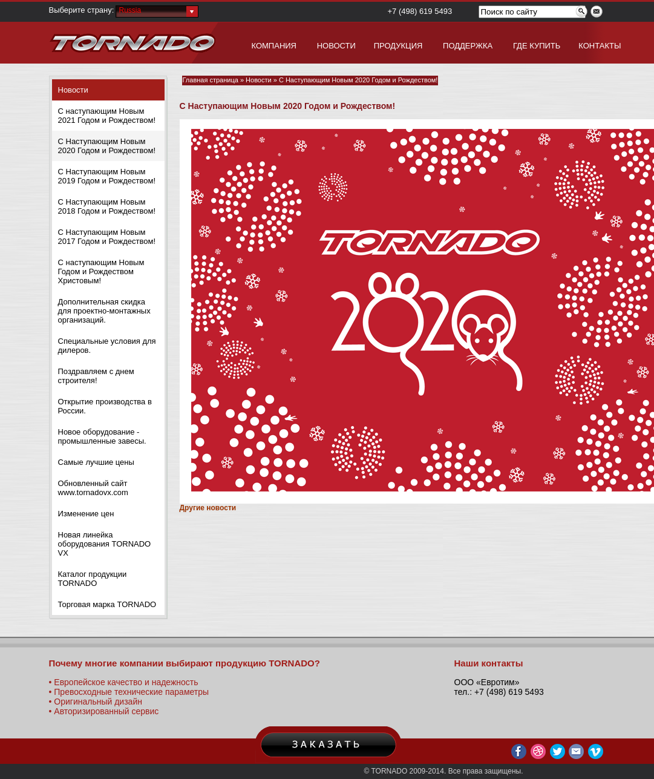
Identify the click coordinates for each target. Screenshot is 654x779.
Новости (73, 89)
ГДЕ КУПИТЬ (536, 45)
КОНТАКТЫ (599, 45)
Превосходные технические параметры (131, 692)
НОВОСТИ (336, 45)
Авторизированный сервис (106, 711)
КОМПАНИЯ (274, 45)
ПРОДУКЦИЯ (398, 45)
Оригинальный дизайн (98, 701)
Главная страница (210, 80)
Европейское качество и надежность (126, 682)
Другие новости (208, 508)
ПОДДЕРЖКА (467, 45)
